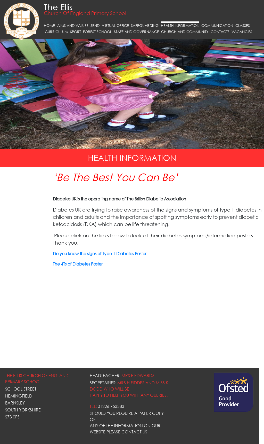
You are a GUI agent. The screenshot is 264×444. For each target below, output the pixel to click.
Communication (217, 25)
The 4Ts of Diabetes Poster (78, 264)
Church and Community (184, 31)
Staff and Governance (136, 31)
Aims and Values (72, 25)
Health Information (180, 25)
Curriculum (56, 31)
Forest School (97, 31)
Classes (242, 25)
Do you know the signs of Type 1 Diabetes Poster (99, 253)
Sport (75, 31)
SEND (95, 25)
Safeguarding (145, 25)
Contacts (220, 31)
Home (49, 25)
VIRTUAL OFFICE (115, 25)
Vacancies (242, 31)
